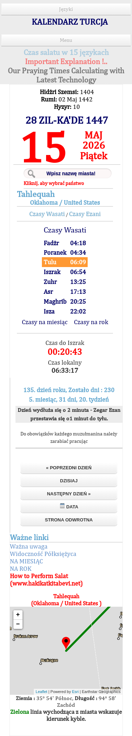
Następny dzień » (68, 493)
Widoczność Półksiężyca (43, 553)
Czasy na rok (91, 322)
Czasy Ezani (85, 213)
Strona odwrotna (69, 519)
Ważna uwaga (29, 546)
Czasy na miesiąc (45, 322)
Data (68, 506)
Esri (75, 691)
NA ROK (20, 568)
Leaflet (41, 691)
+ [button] (18, 615)
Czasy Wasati (47, 213)
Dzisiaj (69, 480)
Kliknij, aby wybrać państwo (54, 183)
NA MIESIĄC (26, 561)
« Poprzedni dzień (69, 467)
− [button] (18, 624)
